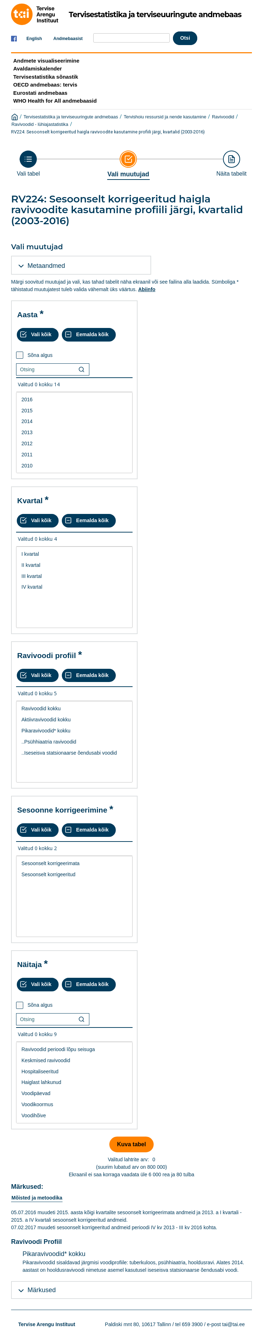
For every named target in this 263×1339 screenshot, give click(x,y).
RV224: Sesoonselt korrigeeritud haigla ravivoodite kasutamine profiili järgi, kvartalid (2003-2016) (108, 131)
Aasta (27, 314)
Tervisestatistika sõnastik (45, 77)
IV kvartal (74, 587)
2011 (74, 454)
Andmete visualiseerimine (46, 61)
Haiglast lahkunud (74, 1082)
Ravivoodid (223, 116)
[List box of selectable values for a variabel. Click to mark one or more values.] (74, 433)
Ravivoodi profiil (46, 655)
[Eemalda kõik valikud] (88, 334)
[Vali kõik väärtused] (37, 334)
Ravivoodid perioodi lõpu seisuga (74, 1049)
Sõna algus (40, 355)
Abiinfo (146, 289)
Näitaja (29, 964)
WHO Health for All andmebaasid (55, 101)
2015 (74, 410)
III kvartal (74, 576)
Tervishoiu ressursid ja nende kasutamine (165, 116)
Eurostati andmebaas (40, 93)
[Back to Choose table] (28, 163)
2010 (74, 465)
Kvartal (30, 500)
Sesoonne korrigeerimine (62, 810)
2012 (74, 443)
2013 (74, 432)
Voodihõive (74, 1115)
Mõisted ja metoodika (36, 1198)
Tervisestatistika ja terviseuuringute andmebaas (71, 116)
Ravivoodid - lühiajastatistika (39, 124)
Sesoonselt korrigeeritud (74, 874)
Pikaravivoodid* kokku (74, 730)
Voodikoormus (74, 1104)
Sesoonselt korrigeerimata (74, 863)
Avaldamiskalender (37, 68)
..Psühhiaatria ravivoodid (74, 741)
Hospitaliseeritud (74, 1071)
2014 (74, 421)
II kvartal (74, 565)
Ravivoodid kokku (74, 708)
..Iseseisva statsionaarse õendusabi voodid (74, 753)
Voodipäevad (74, 1093)
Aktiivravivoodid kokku (74, 719)
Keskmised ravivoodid (74, 1060)
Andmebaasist (68, 38)
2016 (74, 399)
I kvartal (74, 554)
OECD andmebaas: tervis (45, 85)
